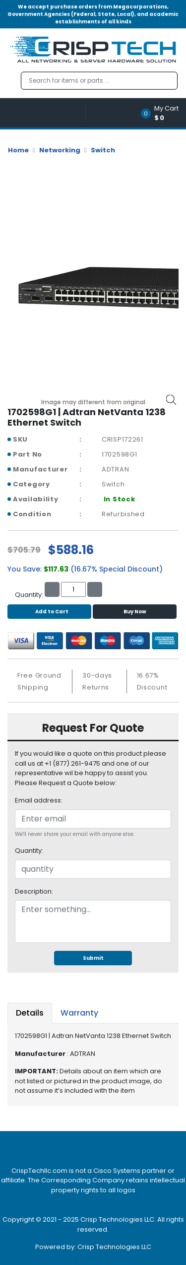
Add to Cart (49, 611)
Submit (93, 958)
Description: (34, 891)
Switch (103, 150)
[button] (163, 112)
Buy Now (135, 611)
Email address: (38, 800)
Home (18, 150)
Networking (59, 150)
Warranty (79, 1013)
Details (30, 1013)
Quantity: (29, 850)
